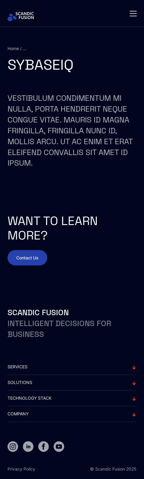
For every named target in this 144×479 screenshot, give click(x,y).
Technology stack (30, 398)
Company (18, 413)
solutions (20, 382)
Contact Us (27, 257)
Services (17, 366)
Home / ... (17, 48)
